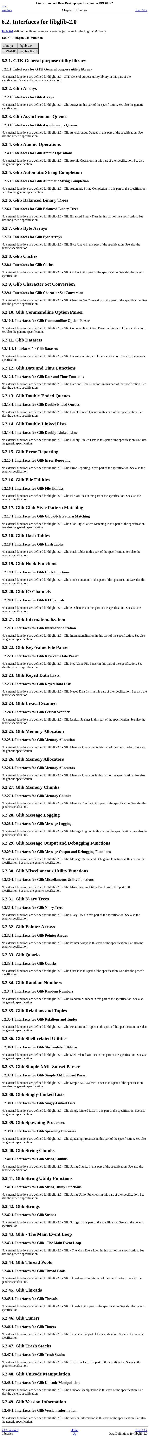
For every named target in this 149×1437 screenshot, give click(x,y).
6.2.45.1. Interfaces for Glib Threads (30, 1299)
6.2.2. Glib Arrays (19, 88)
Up (74, 1433)
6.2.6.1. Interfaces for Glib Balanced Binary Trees (40, 209)
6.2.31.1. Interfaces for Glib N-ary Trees (32, 907)
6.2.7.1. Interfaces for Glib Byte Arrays (32, 237)
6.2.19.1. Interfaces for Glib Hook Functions (35, 572)
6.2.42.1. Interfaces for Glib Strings (29, 1215)
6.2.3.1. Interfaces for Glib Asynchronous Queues (39, 125)
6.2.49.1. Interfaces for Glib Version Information (39, 1410)
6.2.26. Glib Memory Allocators (33, 759)
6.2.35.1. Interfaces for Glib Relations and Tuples (39, 1019)
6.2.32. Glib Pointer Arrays (28, 926)
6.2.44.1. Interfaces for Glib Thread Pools (33, 1271)
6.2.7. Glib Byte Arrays (24, 228)
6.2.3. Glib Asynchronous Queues (34, 116)
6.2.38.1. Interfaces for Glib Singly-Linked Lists (38, 1103)
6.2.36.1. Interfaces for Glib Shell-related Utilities (40, 1047)
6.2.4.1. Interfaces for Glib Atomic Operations (37, 153)
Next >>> (141, 10)
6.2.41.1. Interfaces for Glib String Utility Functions (41, 1187)
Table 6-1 (7, 31)
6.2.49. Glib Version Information (34, 1401)
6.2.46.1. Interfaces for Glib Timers (29, 1327)
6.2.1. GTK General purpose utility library (44, 60)
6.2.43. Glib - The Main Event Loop (37, 1234)
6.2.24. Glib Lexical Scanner (29, 703)
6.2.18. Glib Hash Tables (26, 535)
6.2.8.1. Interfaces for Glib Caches (28, 265)
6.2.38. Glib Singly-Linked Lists (33, 1094)
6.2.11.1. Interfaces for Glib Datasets (30, 349)
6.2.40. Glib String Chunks (28, 1150)
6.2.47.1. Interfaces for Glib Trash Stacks (33, 1355)
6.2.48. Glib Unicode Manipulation (36, 1373)
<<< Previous (7, 8)
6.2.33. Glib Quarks (21, 954)
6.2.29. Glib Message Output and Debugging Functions (56, 843)
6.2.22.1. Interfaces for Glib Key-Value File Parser (40, 656)
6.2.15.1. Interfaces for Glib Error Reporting (36, 460)
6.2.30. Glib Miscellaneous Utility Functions (45, 870)
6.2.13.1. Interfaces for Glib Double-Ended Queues (41, 404)
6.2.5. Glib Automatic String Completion (42, 172)
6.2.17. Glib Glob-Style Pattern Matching (42, 507)
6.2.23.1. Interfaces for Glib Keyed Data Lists (36, 684)
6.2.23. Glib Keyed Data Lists (31, 675)
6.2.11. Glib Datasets (22, 339)
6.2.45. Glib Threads (22, 1290)
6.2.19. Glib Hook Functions (29, 563)
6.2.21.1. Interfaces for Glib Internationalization (39, 628)
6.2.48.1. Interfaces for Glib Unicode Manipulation (41, 1383)
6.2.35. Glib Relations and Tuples (34, 1010)
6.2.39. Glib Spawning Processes (33, 1122)
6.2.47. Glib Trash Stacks (26, 1345)
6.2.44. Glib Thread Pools (27, 1262)
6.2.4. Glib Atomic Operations (31, 144)
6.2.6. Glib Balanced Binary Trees (35, 200)
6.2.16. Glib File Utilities (26, 479)
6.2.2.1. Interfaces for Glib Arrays (28, 97)
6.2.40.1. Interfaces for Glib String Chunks (35, 1159)
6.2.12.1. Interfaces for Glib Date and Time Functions (43, 377)
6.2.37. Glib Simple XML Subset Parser (41, 1066)
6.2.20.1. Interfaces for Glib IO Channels (33, 600)
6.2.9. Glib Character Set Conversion (38, 284)
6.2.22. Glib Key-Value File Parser (35, 647)
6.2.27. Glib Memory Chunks (30, 787)
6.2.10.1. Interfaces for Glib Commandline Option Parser (46, 321)
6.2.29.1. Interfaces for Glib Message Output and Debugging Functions (56, 852)
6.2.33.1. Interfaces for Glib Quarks (29, 963)
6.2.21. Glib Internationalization (33, 619)
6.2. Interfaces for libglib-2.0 (39, 21)
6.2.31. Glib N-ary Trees (25, 898)
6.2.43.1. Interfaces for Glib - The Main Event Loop (41, 1243)
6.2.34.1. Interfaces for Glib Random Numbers (37, 991)
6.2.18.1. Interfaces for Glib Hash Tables (33, 544)
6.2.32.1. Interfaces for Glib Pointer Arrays (35, 935)
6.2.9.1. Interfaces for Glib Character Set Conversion (42, 293)
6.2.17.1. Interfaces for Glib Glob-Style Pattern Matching (46, 516)
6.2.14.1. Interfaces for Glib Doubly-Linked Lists (39, 432)
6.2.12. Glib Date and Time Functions (39, 367)
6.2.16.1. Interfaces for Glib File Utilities (33, 488)
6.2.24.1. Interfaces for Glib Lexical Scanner (36, 712)
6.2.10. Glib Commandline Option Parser (42, 312)
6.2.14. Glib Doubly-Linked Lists (34, 423)
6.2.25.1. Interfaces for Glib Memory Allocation (38, 740)
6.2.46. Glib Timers (21, 1318)
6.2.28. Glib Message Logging (31, 814)
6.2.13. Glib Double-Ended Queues (36, 395)
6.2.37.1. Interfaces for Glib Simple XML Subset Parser (44, 1075)
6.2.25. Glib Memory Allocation (33, 731)
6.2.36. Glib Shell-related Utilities (35, 1038)
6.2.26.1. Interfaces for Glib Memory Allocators (38, 768)
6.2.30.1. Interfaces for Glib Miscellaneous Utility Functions (48, 879)
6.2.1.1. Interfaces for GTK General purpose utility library (47, 69)
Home (74, 1430)
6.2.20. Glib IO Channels (26, 591)
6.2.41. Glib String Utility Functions (37, 1178)
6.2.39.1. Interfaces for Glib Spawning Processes (39, 1131)
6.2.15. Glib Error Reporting (30, 451)
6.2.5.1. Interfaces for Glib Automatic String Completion (45, 181)
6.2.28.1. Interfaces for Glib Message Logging (37, 824)
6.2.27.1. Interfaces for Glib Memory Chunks (36, 796)
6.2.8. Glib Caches (19, 256)
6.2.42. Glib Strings (21, 1206)
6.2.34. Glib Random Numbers (32, 982)
